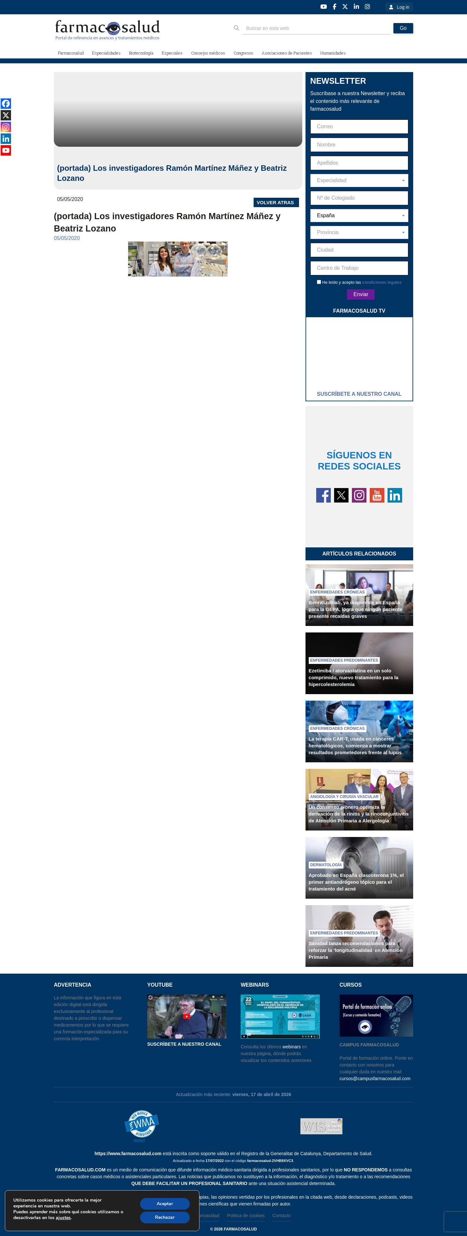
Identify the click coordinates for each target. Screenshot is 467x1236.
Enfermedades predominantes (344, 660)
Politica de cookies (246, 1215)
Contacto (281, 1215)
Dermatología (326, 865)
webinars (291, 1046)
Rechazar (164, 1217)
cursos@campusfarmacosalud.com (375, 1078)
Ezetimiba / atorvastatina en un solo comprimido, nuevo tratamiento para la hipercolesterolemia (354, 677)
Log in (403, 7)
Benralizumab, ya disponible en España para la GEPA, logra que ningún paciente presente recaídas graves (355, 609)
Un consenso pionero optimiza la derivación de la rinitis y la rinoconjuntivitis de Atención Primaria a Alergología (359, 813)
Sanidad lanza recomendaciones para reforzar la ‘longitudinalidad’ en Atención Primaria (355, 950)
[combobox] (359, 180)
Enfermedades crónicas (337, 592)
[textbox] (359, 180)
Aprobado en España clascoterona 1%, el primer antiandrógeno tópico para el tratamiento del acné (356, 882)
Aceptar (165, 1204)
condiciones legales (382, 282)
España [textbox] (326, 215)
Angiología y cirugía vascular (344, 796)
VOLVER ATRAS (275, 202)
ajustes (63, 1218)
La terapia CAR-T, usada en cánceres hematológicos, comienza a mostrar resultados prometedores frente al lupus (355, 745)
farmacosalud (240, 1229)
